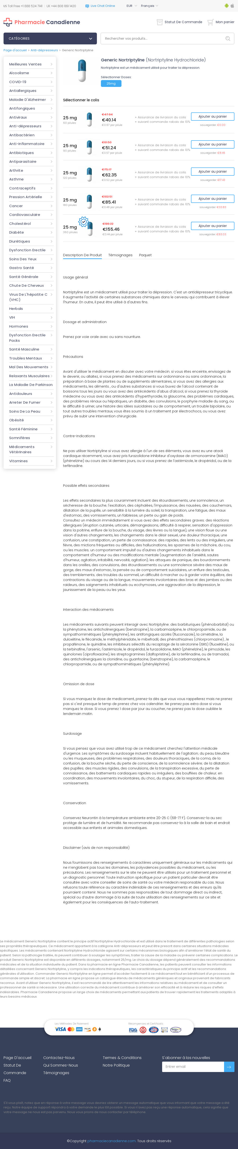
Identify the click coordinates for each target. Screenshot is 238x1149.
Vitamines (18, 460)
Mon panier (220, 22)
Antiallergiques (23, 90)
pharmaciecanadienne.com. (111, 1141)
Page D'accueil (17, 1057)
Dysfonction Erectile (27, 250)
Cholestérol (20, 223)
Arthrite (16, 170)
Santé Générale (23, 276)
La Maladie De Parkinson (31, 384)
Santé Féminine (23, 429)
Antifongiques (22, 108)
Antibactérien (22, 134)
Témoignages (120, 254)
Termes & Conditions (122, 1057)
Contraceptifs (22, 188)
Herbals (16, 308)
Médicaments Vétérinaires (22, 449)
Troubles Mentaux (25, 358)
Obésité (16, 420)
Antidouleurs (20, 393)
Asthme (16, 179)
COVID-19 (17, 81)
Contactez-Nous (59, 1057)
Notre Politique (116, 1065)
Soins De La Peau (24, 411)
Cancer (16, 205)
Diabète (16, 232)
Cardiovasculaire (24, 214)
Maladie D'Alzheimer (27, 99)
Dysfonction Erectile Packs (27, 338)
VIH (12, 317)
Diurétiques (19, 241)
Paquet (145, 254)
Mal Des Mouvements (28, 366)
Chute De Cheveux (26, 285)
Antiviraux (18, 117)
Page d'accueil (15, 50)
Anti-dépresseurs (44, 50)
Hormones (18, 326)
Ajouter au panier (213, 116)
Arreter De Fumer (24, 402)
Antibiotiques (21, 152)
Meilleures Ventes (25, 64)
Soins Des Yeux (22, 258)
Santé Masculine (24, 349)
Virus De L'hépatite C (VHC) (28, 297)
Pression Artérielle (25, 196)
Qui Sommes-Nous (60, 1065)
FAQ (7, 1080)
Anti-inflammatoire (27, 143)
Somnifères (19, 437)
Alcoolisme (19, 72)
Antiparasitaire (23, 161)
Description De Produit (82, 254)
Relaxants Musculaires (29, 375)
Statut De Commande (180, 22)
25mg (111, 83)
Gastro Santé (21, 267)
